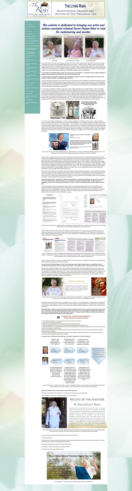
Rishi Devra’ (100, 271)
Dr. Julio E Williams (58, 167)
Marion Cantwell (85, 158)
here (87, 305)
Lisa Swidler (52, 157)
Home (27, 21)
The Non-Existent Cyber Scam (31, 103)
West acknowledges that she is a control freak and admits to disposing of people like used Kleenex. (65, 325)
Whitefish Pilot (81, 171)
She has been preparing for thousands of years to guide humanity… (56, 444)
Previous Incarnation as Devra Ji (31, 72)
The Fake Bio (29, 24)
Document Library (30, 82)
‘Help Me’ (79, 162)
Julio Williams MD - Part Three (30, 60)
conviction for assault (46, 232)
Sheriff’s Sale (74, 232)
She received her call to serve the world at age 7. (52, 449)
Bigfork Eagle (55, 261)
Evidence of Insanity (30, 36)
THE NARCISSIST (91, 60)
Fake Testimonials (30, 43)
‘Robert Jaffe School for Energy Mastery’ (62, 82)
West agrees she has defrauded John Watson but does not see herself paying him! (61, 323)
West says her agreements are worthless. (52, 322)
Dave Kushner (62, 158)
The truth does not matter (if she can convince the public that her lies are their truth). (62, 320)
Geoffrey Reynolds (63, 165)
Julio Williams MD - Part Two (30, 56)
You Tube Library (30, 91)
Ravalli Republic (64, 261)
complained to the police (72, 175)
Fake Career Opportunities (32, 41)
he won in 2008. (58, 235)
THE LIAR (54, 60)
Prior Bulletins (29, 100)
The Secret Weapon (30, 26)
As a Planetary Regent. (46, 437)
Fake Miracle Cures (30, 38)
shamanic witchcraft (46, 175)
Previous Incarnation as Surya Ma (31, 75)
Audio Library (29, 85)
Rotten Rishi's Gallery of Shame (31, 97)
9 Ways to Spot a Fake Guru (32, 45)
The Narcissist (29, 33)
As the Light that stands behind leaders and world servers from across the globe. (59, 435)
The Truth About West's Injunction (31, 68)
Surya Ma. (69, 192)
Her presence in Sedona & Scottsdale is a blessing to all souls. (55, 446)
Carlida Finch (66, 161)
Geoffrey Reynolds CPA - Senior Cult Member (31, 49)
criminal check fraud (87, 230)
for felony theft (99, 230)
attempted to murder (90, 164)
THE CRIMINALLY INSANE (73, 60)
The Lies (28, 29)
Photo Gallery (29, 93)
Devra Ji (47, 190)
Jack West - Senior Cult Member (31, 64)
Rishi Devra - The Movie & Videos (32, 88)
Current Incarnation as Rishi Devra (32, 79)
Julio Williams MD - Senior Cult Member (30, 52)
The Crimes (28, 31)
